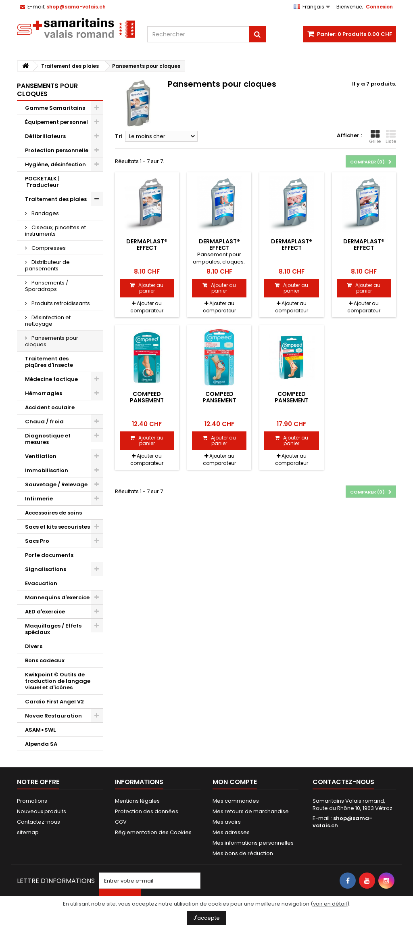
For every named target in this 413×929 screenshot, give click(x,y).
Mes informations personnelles (253, 843)
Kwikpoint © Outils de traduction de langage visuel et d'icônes (57, 681)
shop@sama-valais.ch (342, 821)
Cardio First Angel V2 (54, 701)
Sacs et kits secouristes (57, 527)
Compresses (48, 248)
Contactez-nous (38, 822)
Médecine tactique (51, 379)
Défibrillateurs (45, 136)
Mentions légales (137, 801)
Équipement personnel (56, 122)
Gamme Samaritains (55, 108)
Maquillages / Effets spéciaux (53, 629)
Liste (391, 136)
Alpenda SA (41, 744)
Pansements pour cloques (51, 341)
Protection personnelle (56, 150)
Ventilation (40, 456)
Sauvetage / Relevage (56, 484)
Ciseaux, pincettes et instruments (55, 231)
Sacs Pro (37, 541)
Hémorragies (43, 393)
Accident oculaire (50, 407)
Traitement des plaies (56, 199)
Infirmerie (39, 498)
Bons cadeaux (45, 660)
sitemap (28, 832)
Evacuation (41, 583)
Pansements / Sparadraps (46, 286)
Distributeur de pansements (47, 265)
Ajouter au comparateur (146, 307)
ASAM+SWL (40, 730)
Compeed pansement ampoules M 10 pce (291, 400)
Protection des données (146, 811)
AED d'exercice (45, 611)
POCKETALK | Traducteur (42, 182)
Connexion (379, 6)
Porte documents (49, 555)
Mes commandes (236, 801)
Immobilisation (46, 470)
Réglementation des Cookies (153, 832)
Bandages (44, 213)
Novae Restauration (53, 716)
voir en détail (330, 904)
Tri (119, 136)
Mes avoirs (227, 822)
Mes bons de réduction (243, 853)
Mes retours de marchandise (251, 811)
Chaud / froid (44, 421)
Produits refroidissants (60, 303)
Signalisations (45, 569)
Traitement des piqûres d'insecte (49, 362)
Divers (33, 646)
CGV (121, 822)
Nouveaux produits (41, 811)
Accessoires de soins (53, 513)
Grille (375, 136)
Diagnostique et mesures (48, 439)
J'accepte (206, 918)
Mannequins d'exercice (57, 597)
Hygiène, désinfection (55, 164)
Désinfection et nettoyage (48, 321)
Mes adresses (231, 832)
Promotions (32, 801)
